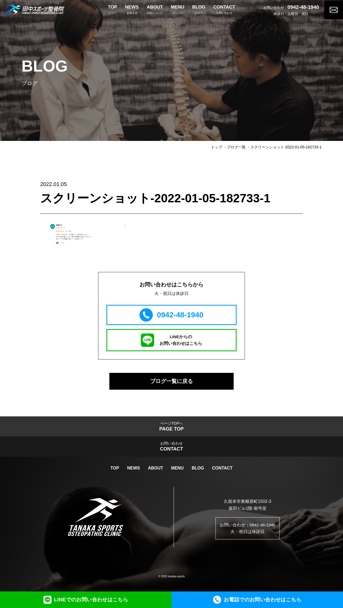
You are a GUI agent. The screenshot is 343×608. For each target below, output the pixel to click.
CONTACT (222, 470)
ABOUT (155, 470)
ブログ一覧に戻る (171, 382)
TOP (114, 470)
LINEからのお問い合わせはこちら (171, 340)
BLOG (198, 470)
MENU (177, 470)
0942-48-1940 (303, 6)
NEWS (133, 470)
